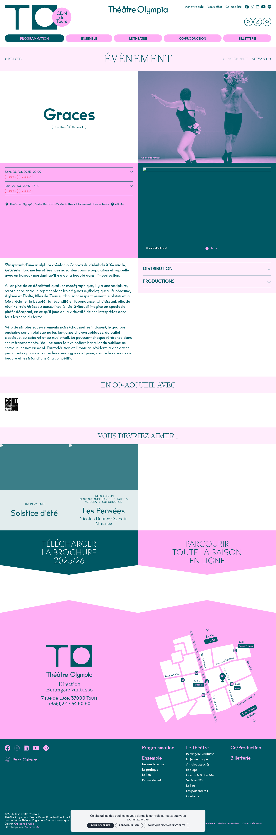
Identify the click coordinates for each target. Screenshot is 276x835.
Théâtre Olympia (22, 204)
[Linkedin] (257, 7)
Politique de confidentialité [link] (166, 825)
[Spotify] (269, 7)
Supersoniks (32, 827)
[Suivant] (261, 59)
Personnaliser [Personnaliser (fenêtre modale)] (129, 825)
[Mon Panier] (267, 22)
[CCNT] (11, 404)
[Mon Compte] (257, 22)
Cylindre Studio (24, 823)
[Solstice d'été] (34, 487)
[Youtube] (263, 7)
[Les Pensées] (103, 487)
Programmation (34, 38)
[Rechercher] (248, 22)
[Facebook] (247, 7)
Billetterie (247, 38)
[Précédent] (49, 59)
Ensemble (89, 38)
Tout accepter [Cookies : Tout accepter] (100, 825)
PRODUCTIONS (207, 281)
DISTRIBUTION (207, 269)
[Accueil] (56, 17)
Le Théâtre (138, 38)
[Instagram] (252, 7)
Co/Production (192, 38)
